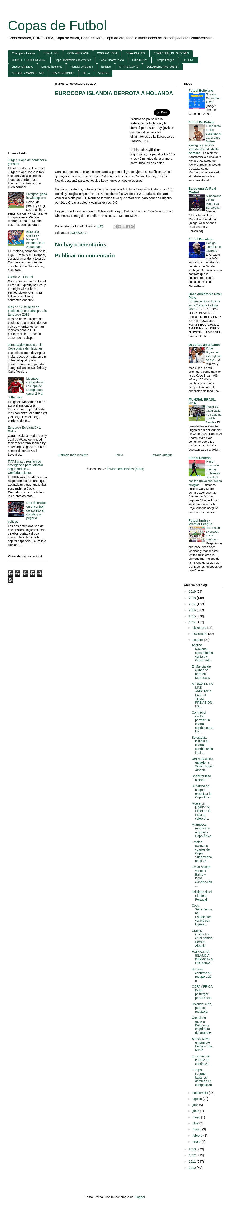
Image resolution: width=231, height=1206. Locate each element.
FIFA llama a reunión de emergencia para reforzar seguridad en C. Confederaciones (25, 467)
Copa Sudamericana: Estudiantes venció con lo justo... (202, 915)
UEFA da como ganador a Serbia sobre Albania (202, 764)
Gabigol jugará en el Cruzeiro (214, 247)
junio (196, 1111)
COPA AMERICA (107, 53)
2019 (193, 591)
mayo (196, 1117)
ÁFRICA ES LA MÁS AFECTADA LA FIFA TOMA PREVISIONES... (202, 695)
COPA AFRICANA (78, 53)
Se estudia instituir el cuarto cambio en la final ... (202, 745)
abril (195, 1123)
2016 (193, 610)
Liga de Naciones (51, 66)
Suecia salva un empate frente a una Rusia (202, 1044)
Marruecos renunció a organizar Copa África (201, 830)
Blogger (139, 1197)
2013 (193, 1149)
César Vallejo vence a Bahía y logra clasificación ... (202, 876)
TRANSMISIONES (63, 73)
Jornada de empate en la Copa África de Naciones (25, 346)
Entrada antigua (161, 455)
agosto (197, 1099)
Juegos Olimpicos (22, 66)
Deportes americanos (204, 344)
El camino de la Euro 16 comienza (201, 1060)
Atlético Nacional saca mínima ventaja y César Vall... (202, 652)
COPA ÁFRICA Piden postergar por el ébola (202, 992)
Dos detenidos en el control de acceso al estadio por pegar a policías (27, 512)
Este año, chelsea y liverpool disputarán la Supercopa (35, 239)
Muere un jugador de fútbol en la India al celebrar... (201, 811)
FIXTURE (188, 60)
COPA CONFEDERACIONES (171, 53)
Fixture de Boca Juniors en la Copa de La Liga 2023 (204, 305)
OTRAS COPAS (128, 66)
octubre (198, 640)
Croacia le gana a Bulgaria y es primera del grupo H (201, 1025)
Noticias (106, 66)
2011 (193, 1161)
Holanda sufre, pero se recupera (202, 1007)
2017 (193, 604)
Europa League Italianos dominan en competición (202, 1077)
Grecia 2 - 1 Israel (20, 277)
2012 (193, 1155)
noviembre (200, 634)
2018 (193, 598)
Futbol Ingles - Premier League (200, 522)
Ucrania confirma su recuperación (201, 974)
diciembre (199, 627)
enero (196, 1141)
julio (195, 1105)
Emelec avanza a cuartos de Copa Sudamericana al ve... (202, 851)
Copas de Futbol (57, 25)
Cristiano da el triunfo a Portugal (202, 895)
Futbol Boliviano (201, 90)
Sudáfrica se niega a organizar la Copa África (201, 791)
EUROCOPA (139, 60)
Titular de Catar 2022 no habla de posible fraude (214, 414)
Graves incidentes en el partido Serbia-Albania (202, 938)
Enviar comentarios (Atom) (125, 469)
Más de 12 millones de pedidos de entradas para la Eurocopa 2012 (27, 310)
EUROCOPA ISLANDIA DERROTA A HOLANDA (114, 93)
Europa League (165, 60)
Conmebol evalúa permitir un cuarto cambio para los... (202, 722)
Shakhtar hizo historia (201, 778)
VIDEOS (103, 73)
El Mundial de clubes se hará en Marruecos (201, 672)
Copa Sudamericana (111, 60)
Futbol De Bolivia (201, 122)
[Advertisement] (92, 132)
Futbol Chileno (200, 458)
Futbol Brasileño (201, 239)
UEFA (86, 73)
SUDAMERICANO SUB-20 (28, 73)
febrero (197, 1135)
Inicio (119, 455)
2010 (193, 1167)
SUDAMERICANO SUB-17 (162, 66)
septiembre (200, 1093)
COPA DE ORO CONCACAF (29, 60)
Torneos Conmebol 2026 (213, 98)
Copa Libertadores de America (73, 60)
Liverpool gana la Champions (36, 196)
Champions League (23, 53)
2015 (193, 616)
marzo (197, 1129)
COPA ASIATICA (135, 53)
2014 (193, 622)
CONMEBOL (51, 53)
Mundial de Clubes (81, 66)
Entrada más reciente (73, 455)
